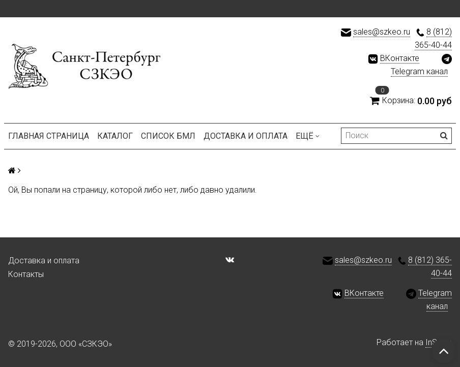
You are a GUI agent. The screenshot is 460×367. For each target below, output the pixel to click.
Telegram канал (419, 71)
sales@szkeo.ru (381, 32)
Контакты (26, 274)
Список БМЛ (168, 136)
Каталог (115, 136)
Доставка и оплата (246, 136)
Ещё (308, 136)
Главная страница (48, 136)
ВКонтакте (399, 58)
